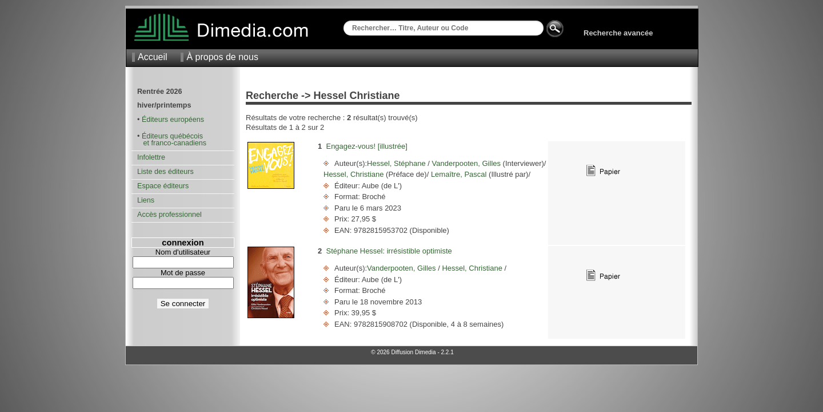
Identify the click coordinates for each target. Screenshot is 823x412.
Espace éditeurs (163, 186)
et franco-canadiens (171, 143)
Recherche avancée (618, 33)
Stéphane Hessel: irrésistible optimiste (389, 251)
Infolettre (151, 157)
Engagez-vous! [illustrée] (366, 146)
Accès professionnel (169, 215)
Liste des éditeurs (165, 172)
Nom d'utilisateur (182, 252)
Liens (145, 200)
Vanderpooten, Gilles (466, 163)
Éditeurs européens (173, 120)
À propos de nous (222, 57)
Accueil (152, 57)
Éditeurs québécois (172, 136)
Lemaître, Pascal (459, 174)
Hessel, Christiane (354, 174)
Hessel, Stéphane (397, 163)
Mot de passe (183, 272)
